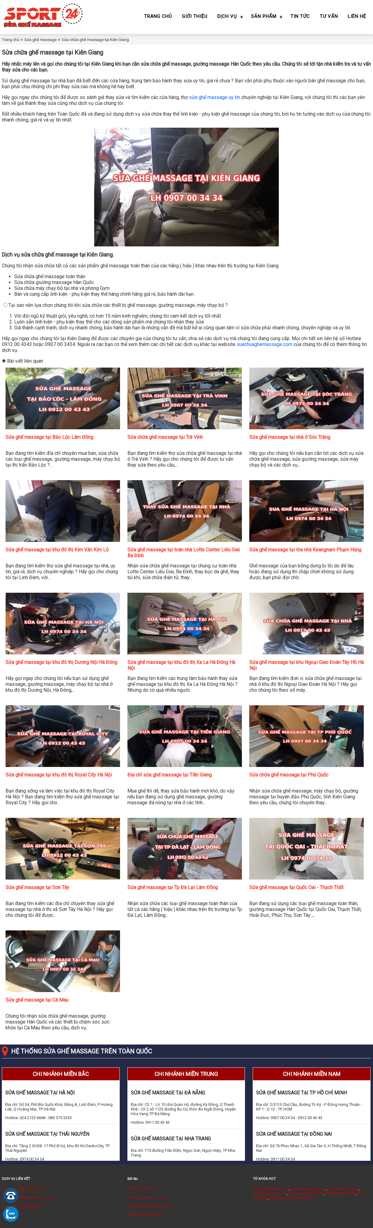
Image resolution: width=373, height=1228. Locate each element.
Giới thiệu (194, 16)
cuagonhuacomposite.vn (292, 1198)
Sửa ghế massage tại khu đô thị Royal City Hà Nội (59, 775)
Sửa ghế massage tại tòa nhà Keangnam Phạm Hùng (305, 550)
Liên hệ (357, 16)
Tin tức (300, 16)
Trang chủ (158, 16)
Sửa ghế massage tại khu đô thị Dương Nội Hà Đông (61, 662)
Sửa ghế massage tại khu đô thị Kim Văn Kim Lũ (57, 550)
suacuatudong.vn (343, 1188)
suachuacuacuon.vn (308, 1188)
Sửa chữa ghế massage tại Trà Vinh (165, 437)
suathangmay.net (341, 1193)
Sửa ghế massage (40, 39)
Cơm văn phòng (141, 1188)
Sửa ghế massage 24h (22, 1206)
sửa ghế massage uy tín (214, 97)
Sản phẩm (263, 16)
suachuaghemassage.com (264, 344)
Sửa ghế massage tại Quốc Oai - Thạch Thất (296, 887)
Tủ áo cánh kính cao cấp (148, 1206)
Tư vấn (329, 16)
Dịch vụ (227, 16)
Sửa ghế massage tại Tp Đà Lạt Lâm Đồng (172, 887)
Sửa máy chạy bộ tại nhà (23, 1188)
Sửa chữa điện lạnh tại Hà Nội (28, 1197)
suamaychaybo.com (271, 1188)
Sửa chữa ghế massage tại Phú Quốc (288, 775)
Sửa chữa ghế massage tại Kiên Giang (95, 39)
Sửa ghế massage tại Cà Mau (37, 1000)
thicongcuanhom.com (146, 1197)
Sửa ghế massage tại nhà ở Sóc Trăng (289, 437)
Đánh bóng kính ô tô (145, 1214)
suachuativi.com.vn (270, 1193)
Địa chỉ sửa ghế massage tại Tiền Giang (169, 775)
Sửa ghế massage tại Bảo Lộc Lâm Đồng (49, 437)
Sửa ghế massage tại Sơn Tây (37, 887)
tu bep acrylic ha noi (306, 1193)
